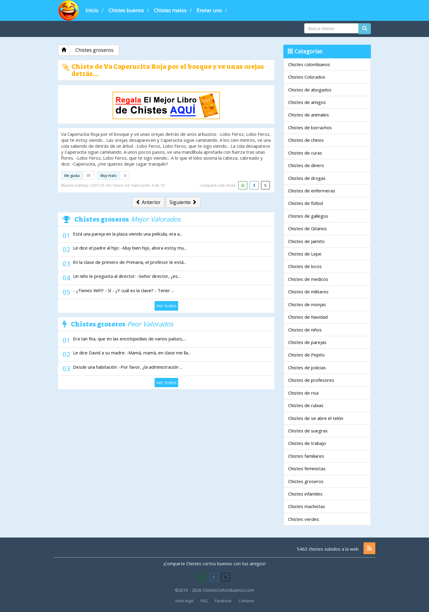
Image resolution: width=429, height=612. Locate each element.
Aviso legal (184, 600)
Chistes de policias (307, 367)
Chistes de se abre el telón (315, 418)
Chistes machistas (306, 506)
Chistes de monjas (307, 304)
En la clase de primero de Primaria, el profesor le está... (129, 262)
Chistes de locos (305, 266)
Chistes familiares (306, 456)
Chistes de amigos (307, 102)
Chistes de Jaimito (306, 241)
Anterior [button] (148, 202)
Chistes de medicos (308, 279)
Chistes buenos (126, 10)
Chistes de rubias (306, 405)
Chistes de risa (303, 393)
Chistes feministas (307, 468)
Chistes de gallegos (308, 216)
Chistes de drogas (307, 178)
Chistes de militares (308, 292)
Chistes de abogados (310, 90)
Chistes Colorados (306, 77)
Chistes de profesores (311, 380)
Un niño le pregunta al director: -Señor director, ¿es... (127, 276)
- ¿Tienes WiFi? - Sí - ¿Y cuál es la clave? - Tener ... (123, 290)
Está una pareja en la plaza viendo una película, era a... (127, 234)
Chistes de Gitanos (307, 228)
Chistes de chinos (306, 140)
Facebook (223, 600)
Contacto (246, 600)
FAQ (204, 600)
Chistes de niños (305, 330)
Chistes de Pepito (306, 355)
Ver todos (166, 306)
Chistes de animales (308, 115)
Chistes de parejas (307, 342)
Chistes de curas (305, 153)
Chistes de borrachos (310, 127)
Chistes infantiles (305, 494)
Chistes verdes (303, 519)
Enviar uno (209, 10)
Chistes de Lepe (304, 254)
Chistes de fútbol (305, 203)
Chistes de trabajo (307, 443)
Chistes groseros (306, 481)
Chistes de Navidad (308, 317)
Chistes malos (170, 10)
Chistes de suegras (308, 431)
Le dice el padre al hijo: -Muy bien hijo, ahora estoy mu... (129, 248)
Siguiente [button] (183, 202)
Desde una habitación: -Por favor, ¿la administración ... (127, 367)
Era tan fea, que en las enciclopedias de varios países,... (129, 339)
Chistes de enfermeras (311, 191)
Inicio (92, 10)
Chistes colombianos (309, 64)
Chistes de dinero (306, 165)
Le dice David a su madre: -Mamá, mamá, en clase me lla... (132, 353)
